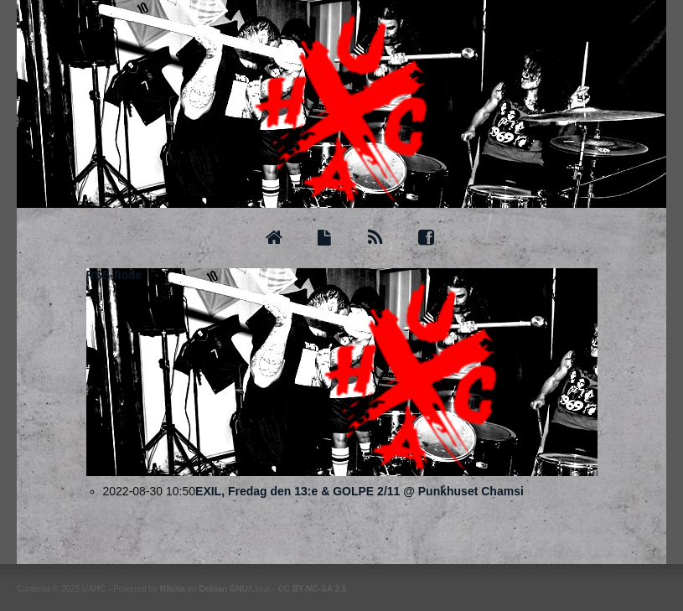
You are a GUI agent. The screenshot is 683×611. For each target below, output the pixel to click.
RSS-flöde (114, 275)
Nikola (172, 588)
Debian (212, 588)
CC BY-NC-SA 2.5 (311, 588)
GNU (239, 588)
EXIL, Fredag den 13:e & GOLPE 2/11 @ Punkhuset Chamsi (359, 491)
